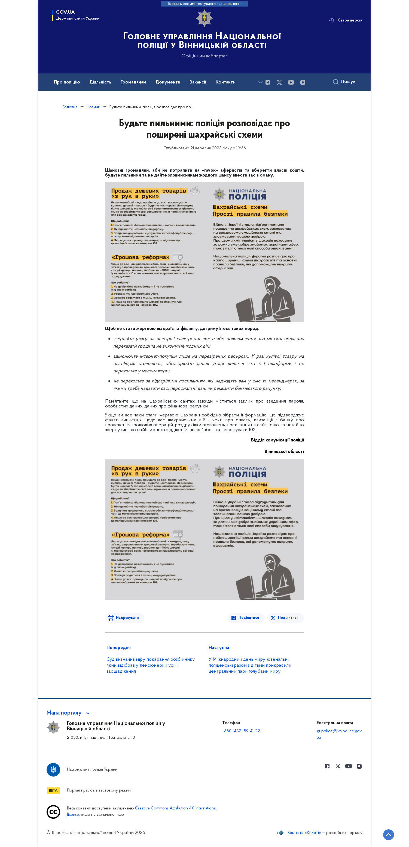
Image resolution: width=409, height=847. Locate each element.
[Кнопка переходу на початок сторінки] (388, 834)
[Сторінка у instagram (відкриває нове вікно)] (303, 82)
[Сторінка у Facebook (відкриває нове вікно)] (267, 82)
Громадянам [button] (133, 82)
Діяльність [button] (100, 82)
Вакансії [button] (198, 82)
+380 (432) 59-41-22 (241, 731)
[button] (69, 713)
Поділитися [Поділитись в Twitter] (288, 618)
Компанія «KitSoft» (304, 833)
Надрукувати (127, 618)
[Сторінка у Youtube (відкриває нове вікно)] (291, 82)
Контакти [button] (226, 82)
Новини (93, 107)
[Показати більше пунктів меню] (260, 82)
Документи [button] (167, 82)
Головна (70, 107)
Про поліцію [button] (67, 82)
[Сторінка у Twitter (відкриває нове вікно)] (279, 82)
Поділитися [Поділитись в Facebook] (249, 618)
